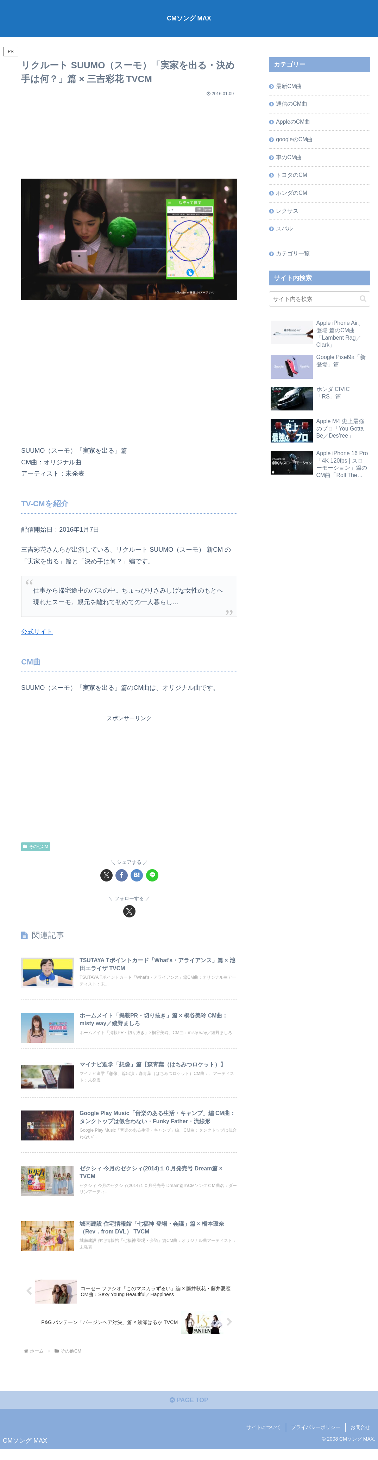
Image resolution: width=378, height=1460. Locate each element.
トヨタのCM (292, 176)
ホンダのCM (292, 194)
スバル (284, 230)
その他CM (35, 846)
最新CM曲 (289, 86)
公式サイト (37, 631)
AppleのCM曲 (293, 122)
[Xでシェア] (106, 875)
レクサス (287, 212)
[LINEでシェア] (152, 875)
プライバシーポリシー (315, 1438)
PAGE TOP (188, 1411)
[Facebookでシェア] (121, 875)
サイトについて (263, 1438)
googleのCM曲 (295, 140)
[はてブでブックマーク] (137, 875)
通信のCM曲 (292, 104)
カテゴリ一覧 (293, 255)
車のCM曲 (289, 158)
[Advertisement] (129, 134)
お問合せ (360, 1438)
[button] (363, 301)
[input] (319, 300)
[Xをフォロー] (129, 911)
